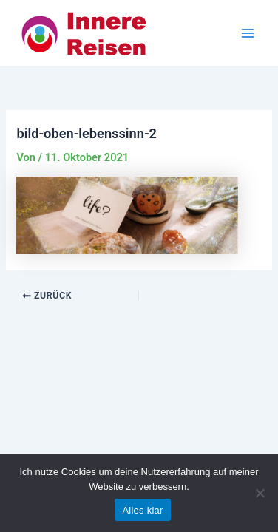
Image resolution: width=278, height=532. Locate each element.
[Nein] (259, 492)
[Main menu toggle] (247, 33)
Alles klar (142, 510)
